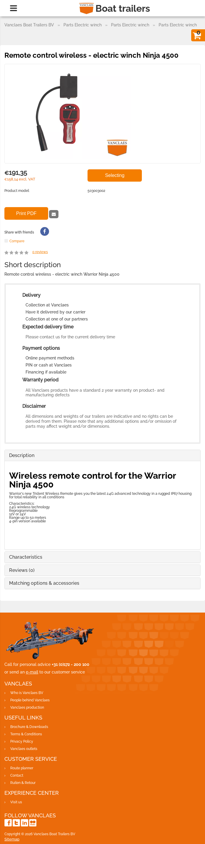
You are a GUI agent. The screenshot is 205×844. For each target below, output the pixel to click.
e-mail (32, 672)
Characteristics (25, 557)
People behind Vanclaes (30, 700)
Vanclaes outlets (23, 749)
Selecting (115, 175)
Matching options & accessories (44, 583)
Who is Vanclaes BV (26, 693)
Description (21, 455)
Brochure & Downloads (29, 727)
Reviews (22, 570)
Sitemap (11, 839)
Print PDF (26, 213)
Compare (16, 241)
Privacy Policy (21, 741)
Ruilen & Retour (23, 783)
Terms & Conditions (26, 734)
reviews (40, 252)
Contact (16, 775)
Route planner (21, 768)
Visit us (16, 802)
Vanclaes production (27, 707)
